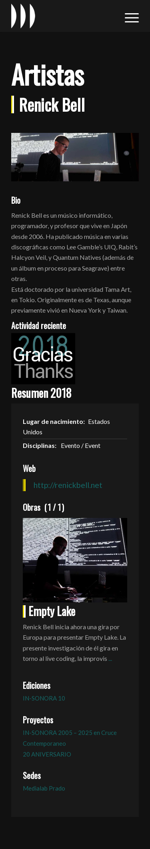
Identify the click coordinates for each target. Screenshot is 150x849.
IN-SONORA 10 (44, 698)
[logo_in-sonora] (62, 16)
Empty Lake (51, 611)
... (110, 658)
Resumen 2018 (41, 393)
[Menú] (128, 16)
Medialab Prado (44, 788)
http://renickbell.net (68, 485)
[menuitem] (128, 16)
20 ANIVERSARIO (47, 754)
